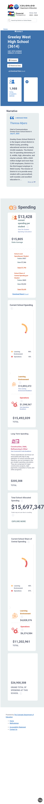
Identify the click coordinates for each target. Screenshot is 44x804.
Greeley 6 (19, 31)
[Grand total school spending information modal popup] (21, 693)
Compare (13, 60)
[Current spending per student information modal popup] (27, 226)
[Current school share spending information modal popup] (28, 542)
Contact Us (13, 729)
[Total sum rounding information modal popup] (13, 515)
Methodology (14, 723)
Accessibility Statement (18, 727)
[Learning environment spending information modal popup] (20, 382)
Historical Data (15, 66)
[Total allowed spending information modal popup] (22, 501)
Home (5, 29)
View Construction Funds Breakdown (21, 451)
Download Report (20, 294)
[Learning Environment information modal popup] (22, 616)
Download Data (17, 71)
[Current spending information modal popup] (12, 308)
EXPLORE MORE (19, 521)
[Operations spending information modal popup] (21, 401)
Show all (31, 182)
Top (40, 800)
